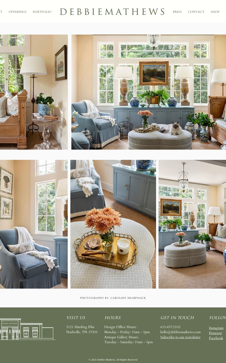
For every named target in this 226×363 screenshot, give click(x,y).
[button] (180, 337)
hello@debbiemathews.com (180, 332)
